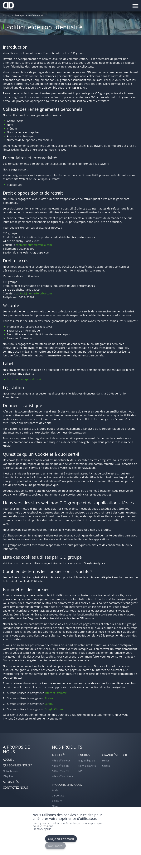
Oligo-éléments (87, 766)
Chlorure (57, 801)
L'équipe (8, 776)
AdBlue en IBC (60, 766)
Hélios (105, 760)
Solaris (106, 766)
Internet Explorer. (56, 693)
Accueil (7, 15)
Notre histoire (11, 771)
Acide (55, 790)
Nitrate (56, 806)
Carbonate (58, 795)
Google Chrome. (55, 709)
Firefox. (49, 698)
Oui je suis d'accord (61, 839)
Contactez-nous (15, 787)
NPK (80, 771)
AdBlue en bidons (62, 776)
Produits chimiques (67, 785)
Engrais (84, 755)
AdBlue (58, 755)
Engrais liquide (86, 760)
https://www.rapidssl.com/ (24, 379)
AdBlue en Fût (60, 771)
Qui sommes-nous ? (17, 765)
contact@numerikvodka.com (34, 245)
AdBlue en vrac (61, 760)
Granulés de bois (115, 755)
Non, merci (55, 846)
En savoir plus (41, 829)
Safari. (49, 704)
